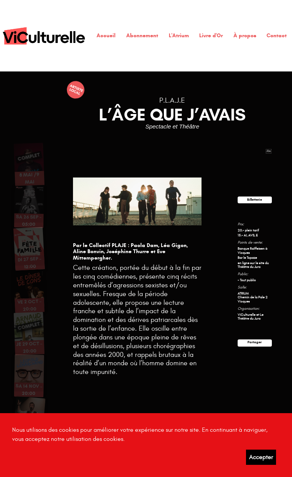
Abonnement (142, 35)
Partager (255, 342)
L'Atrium (179, 35)
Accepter (261, 457)
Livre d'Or (211, 35)
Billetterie (254, 199)
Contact (277, 35)
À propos (244, 35)
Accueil (106, 35)
